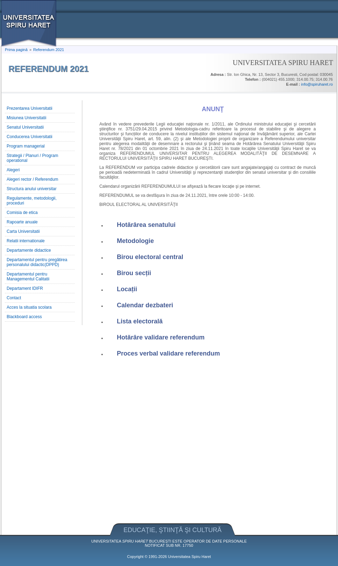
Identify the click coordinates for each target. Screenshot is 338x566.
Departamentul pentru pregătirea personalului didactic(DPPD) (37, 262)
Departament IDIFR (25, 288)
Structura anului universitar (32, 188)
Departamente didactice (29, 250)
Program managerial (26, 146)
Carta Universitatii (23, 231)
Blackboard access (24, 316)
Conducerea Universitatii (29, 136)
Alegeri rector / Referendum (32, 179)
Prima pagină (16, 50)
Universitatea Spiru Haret (189, 556)
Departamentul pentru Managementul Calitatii (28, 276)
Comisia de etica (22, 212)
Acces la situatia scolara (29, 307)
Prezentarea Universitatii (29, 108)
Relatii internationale (26, 240)
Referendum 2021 (48, 50)
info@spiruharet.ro (317, 84)
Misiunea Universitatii (26, 117)
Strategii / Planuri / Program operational (32, 158)
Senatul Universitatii (25, 127)
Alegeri (13, 169)
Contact (14, 297)
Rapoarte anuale (22, 222)
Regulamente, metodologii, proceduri (32, 201)
